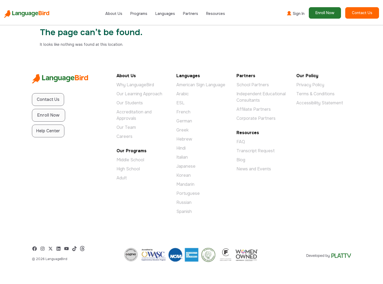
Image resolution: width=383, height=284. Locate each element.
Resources (215, 13)
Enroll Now (324, 12)
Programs (138, 13)
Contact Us (362, 12)
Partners (190, 13)
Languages (165, 13)
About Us (113, 13)
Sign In (295, 13)
